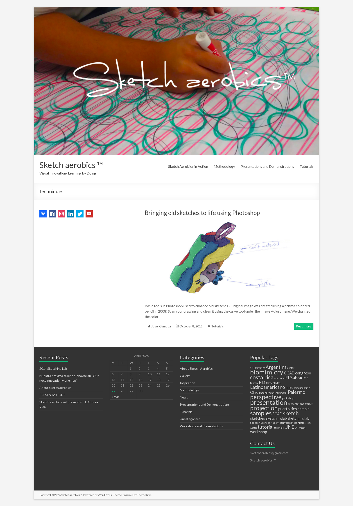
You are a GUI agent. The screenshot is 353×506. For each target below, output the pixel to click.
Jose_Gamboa (161, 326)
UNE (289, 427)
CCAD (289, 373)
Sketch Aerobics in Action (188, 166)
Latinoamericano (267, 387)
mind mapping (302, 387)
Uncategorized (190, 419)
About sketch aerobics (55, 388)
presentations (296, 403)
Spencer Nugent (269, 422)
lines (289, 387)
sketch (291, 413)
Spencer (255, 422)
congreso (303, 373)
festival (254, 382)
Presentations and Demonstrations (267, 166)
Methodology (224, 166)
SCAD (277, 414)
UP (296, 427)
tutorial (266, 427)
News (184, 397)
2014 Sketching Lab (53, 368)
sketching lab (298, 418)
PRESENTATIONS (52, 395)
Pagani (263, 392)
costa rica (262, 377)
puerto (284, 408)
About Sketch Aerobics (196, 368)
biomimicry (266, 372)
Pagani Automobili (277, 392)
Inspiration (187, 383)
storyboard (286, 422)
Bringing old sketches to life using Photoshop (202, 212)
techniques (298, 422)
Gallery (185, 376)
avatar (290, 367)
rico (293, 408)
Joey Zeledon (273, 382)
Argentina (276, 367)
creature (279, 378)
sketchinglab (276, 418)
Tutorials (307, 166)
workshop (258, 431)
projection (264, 408)
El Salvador (296, 377)
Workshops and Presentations (201, 426)
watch (302, 427)
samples (261, 413)
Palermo (296, 392)
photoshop (287, 398)
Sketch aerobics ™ (71, 165)
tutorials (279, 427)
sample (304, 408)
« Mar (115, 397)
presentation (268, 402)
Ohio (254, 392)
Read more (303, 326)
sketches (257, 418)
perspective (265, 397)
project (308, 403)
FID (262, 382)
